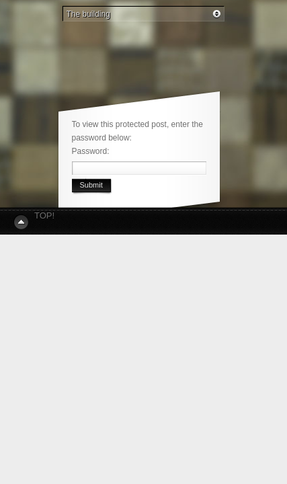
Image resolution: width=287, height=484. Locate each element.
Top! (44, 215)
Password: (94, 151)
